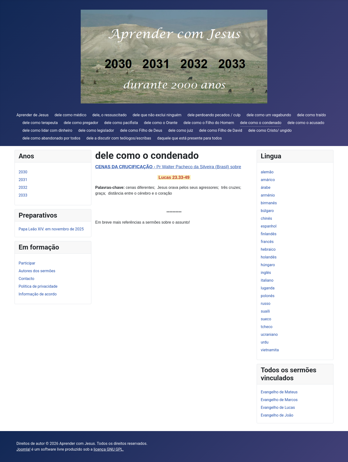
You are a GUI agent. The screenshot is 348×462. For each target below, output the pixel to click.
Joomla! (23, 449)
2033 (23, 195)
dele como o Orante (160, 122)
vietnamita (270, 350)
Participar (27, 263)
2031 (23, 179)
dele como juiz (180, 130)
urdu (264, 342)
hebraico (268, 249)
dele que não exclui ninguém (157, 115)
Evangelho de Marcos (279, 399)
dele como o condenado (260, 122)
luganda (268, 288)
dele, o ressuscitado (109, 115)
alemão (267, 172)
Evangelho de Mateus (279, 392)
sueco (266, 319)
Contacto (26, 278)
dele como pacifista (121, 122)
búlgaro (267, 210)
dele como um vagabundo (268, 115)
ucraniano (269, 334)
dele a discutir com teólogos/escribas (118, 138)
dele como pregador (81, 122)
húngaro (268, 265)
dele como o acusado (305, 122)
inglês (266, 272)
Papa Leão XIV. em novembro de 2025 (51, 229)
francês (267, 241)
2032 (23, 187)
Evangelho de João (277, 415)
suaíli (265, 311)
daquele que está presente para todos (189, 138)
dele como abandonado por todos (51, 138)
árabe (265, 187)
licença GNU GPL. (109, 449)
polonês (268, 295)
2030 (23, 172)
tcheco (266, 326)
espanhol (268, 226)
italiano (267, 280)
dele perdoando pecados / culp (213, 115)
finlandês (268, 234)
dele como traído (311, 115)
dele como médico (70, 115)
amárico (268, 179)
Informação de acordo (38, 294)
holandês (268, 257)
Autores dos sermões (37, 271)
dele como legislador (96, 130)
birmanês (269, 203)
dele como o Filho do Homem (208, 122)
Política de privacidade (38, 286)
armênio (268, 195)
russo (265, 303)
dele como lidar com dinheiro (47, 130)
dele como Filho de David (220, 130)
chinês (266, 218)
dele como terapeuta (40, 122)
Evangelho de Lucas (278, 407)
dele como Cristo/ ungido (270, 130)
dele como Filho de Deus (141, 130)
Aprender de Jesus (32, 115)
